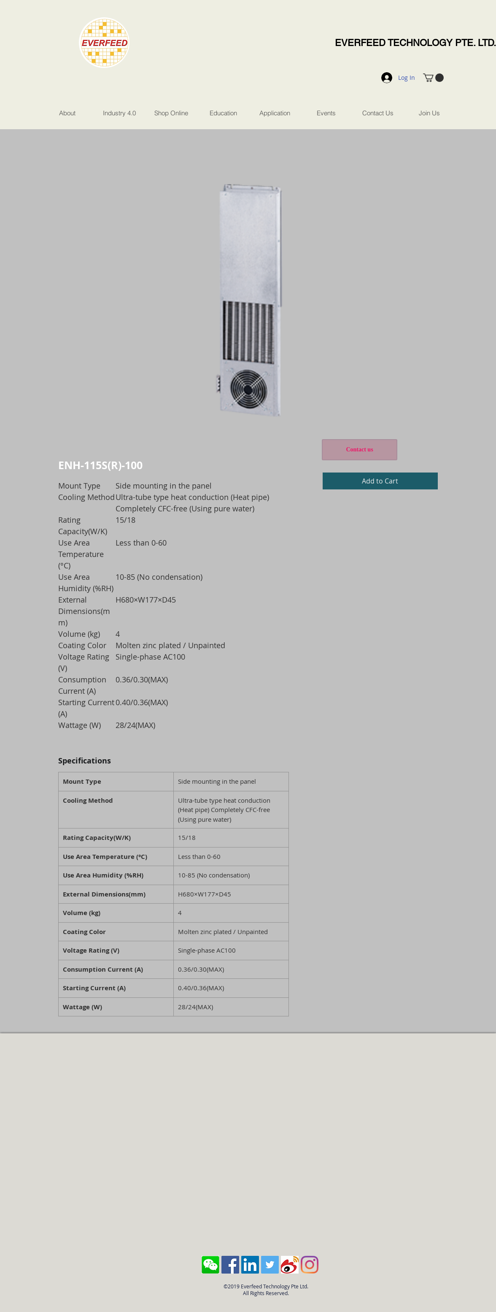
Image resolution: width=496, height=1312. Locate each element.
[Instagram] (309, 1265)
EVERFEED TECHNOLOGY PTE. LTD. (415, 43)
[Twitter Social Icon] (270, 1265)
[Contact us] (359, 449)
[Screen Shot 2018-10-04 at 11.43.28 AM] (210, 1265)
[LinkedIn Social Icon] (250, 1265)
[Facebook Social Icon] (230, 1265)
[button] (433, 77)
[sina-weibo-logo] (290, 1265)
